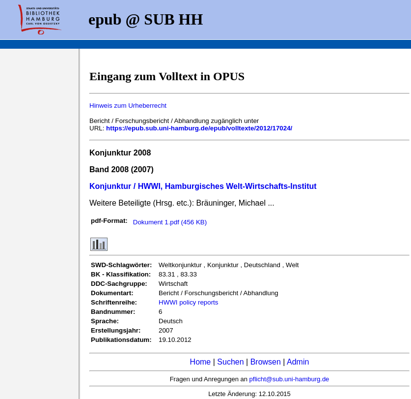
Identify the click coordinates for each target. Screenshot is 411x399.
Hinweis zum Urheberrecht (127, 105)
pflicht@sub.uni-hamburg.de (289, 379)
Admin (298, 362)
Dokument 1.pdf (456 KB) (170, 222)
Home (200, 362)
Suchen (230, 362)
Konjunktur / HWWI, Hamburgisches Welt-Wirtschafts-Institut (203, 186)
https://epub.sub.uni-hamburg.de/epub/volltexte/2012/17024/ (199, 128)
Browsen (265, 362)
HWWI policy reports (188, 302)
